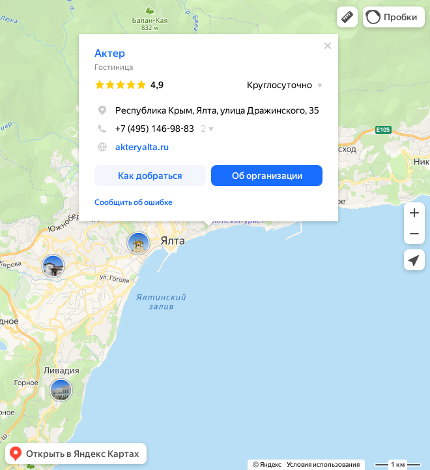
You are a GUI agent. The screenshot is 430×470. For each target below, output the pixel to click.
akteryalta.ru (142, 147)
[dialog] (208, 127)
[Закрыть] (327, 45)
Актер (109, 53)
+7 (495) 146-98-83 (144, 128)
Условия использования (323, 464)
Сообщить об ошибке (133, 202)
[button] (347, 17)
